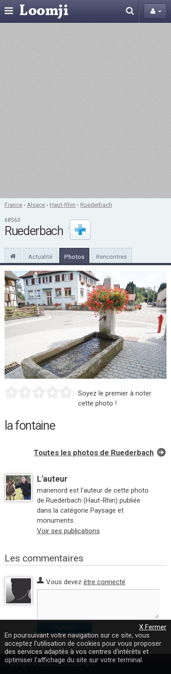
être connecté (104, 582)
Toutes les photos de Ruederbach (94, 452)
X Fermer (152, 627)
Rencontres (111, 256)
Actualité (40, 256)
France (13, 204)
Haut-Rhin (63, 204)
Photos (74, 256)
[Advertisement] (85, 110)
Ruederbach (96, 204)
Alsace (36, 204)
